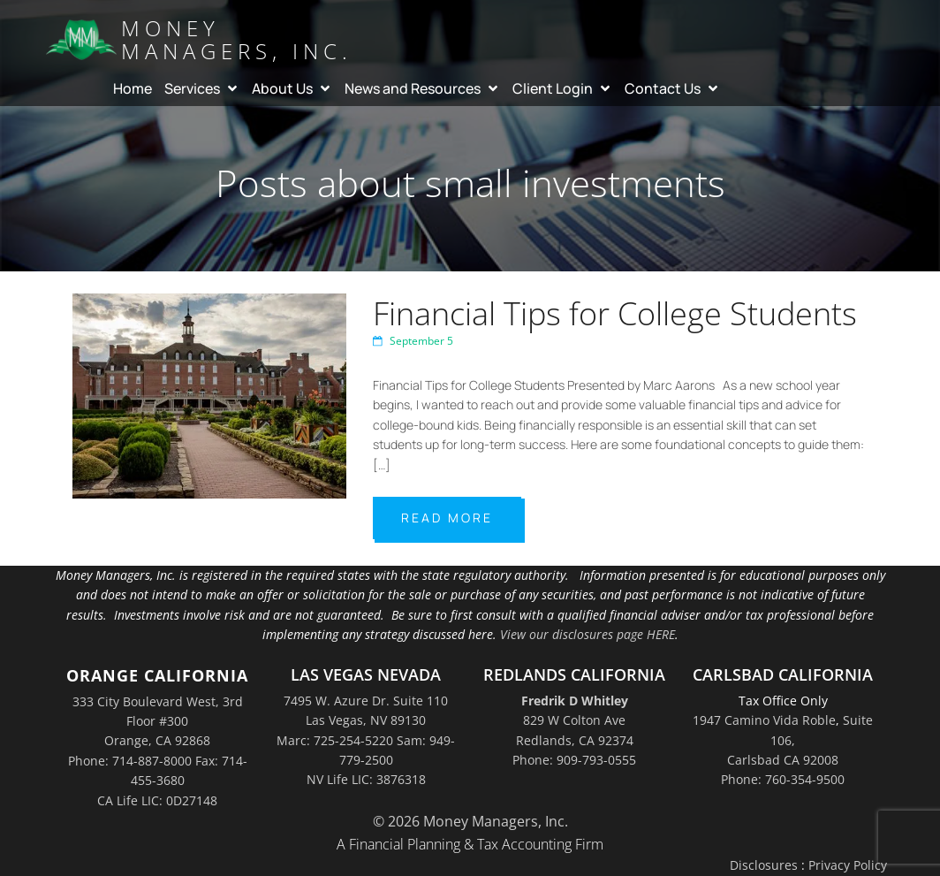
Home (132, 88)
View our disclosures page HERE (587, 634)
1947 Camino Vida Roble (764, 720)
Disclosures (764, 865)
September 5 (413, 340)
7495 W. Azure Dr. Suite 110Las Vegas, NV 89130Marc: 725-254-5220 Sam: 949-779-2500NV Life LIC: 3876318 (366, 740)
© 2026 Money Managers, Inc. (470, 821)
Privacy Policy (847, 865)
